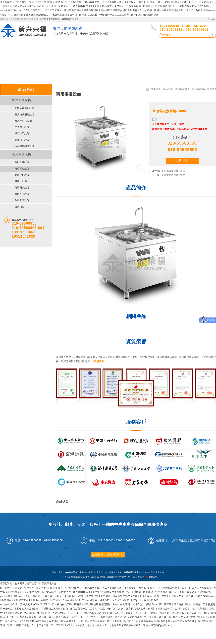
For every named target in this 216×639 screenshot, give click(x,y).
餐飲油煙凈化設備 (23, 107)
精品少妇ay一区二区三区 (158, 603)
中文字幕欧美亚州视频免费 (151, 620)
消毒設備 (156, 88)
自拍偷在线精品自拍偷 (27, 607)
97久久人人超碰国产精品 (196, 611)
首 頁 (6, 43)
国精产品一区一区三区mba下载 (56, 624)
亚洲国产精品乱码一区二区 (165, 611)
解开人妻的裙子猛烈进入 (121, 620)
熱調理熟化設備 (22, 119)
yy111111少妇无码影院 (37, 611)
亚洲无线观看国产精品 (94, 611)
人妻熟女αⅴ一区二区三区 (66, 611)
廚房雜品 (18, 205)
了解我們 (181, 43)
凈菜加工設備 (20, 132)
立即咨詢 (182, 159)
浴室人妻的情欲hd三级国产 (35, 603)
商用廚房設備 (50, 19)
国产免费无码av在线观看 (187, 616)
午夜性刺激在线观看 (102, 616)
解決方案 (115, 43)
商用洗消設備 (20, 192)
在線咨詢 (212, 19)
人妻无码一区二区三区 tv (41, 616)
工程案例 (132, 43)
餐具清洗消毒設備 (23, 113)
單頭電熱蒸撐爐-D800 (167, 173)
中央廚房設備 (64, 19)
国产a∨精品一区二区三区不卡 (72, 616)
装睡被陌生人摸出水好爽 (55, 607)
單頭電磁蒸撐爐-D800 (167, 169)
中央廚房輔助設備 (23, 145)
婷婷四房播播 (199, 607)
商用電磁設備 (20, 167)
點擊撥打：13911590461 (108, 553)
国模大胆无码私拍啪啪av (157, 624)
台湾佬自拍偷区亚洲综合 (62, 620)
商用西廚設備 (20, 186)
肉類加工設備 (20, 138)
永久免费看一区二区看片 (84, 607)
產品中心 (20, 43)
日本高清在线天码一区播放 (67, 603)
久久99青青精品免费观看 (33, 620)
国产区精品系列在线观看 (129, 616)
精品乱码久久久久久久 (112, 607)
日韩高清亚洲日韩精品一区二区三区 (129, 611)
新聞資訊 (148, 43)
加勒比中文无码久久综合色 (128, 603)
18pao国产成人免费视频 (181, 620)
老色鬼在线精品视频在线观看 (125, 624)
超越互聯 (153, 575)
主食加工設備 (20, 126)
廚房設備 (37, 43)
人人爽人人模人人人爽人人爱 (91, 624)
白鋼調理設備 (20, 199)
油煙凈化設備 (56, 43)
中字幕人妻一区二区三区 (158, 616)
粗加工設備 (19, 180)
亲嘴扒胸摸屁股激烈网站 (97, 603)
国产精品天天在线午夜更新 (141, 607)
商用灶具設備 (20, 161)
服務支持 (165, 43)
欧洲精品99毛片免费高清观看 (174, 607)
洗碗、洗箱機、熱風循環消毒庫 (87, 43)
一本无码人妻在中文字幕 (92, 620)
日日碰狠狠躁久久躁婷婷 (187, 603)
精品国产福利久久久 (25, 624)
